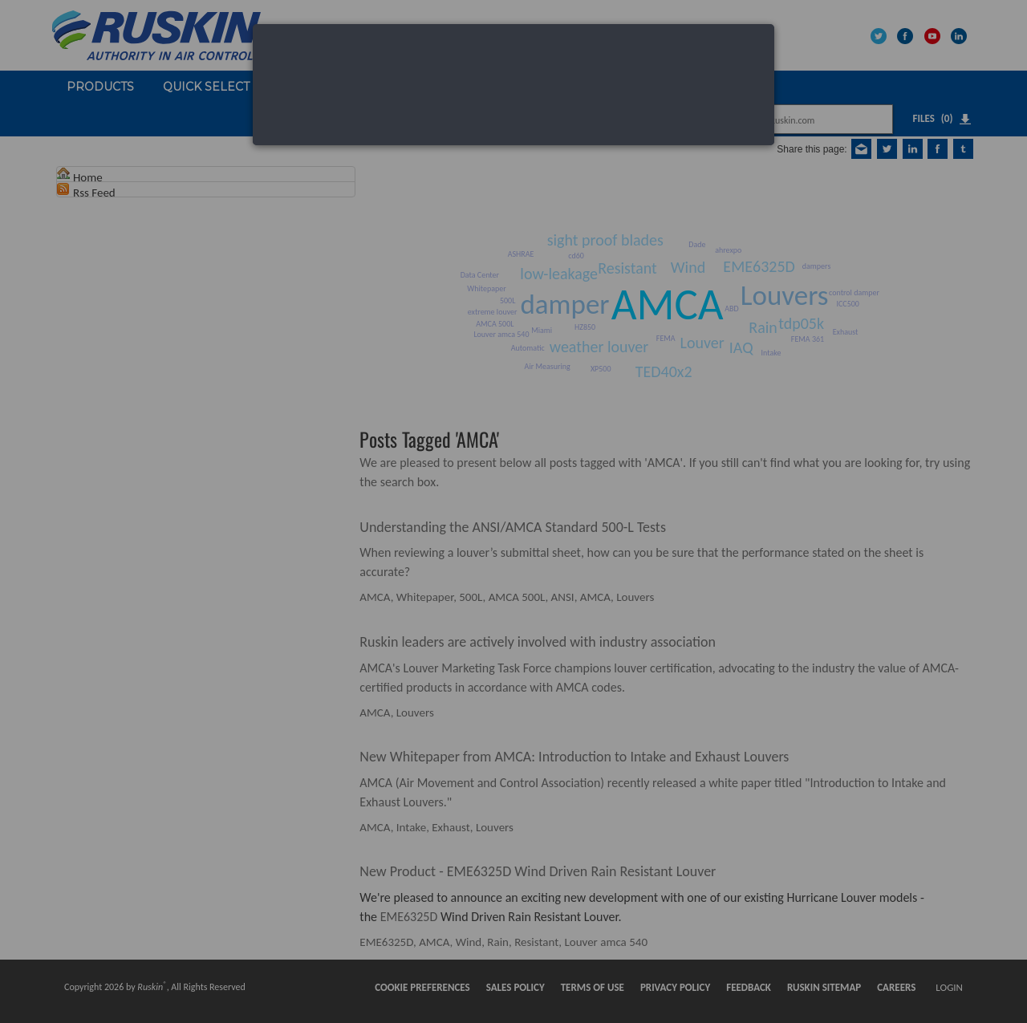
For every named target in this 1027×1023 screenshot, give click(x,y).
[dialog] (513, 84)
